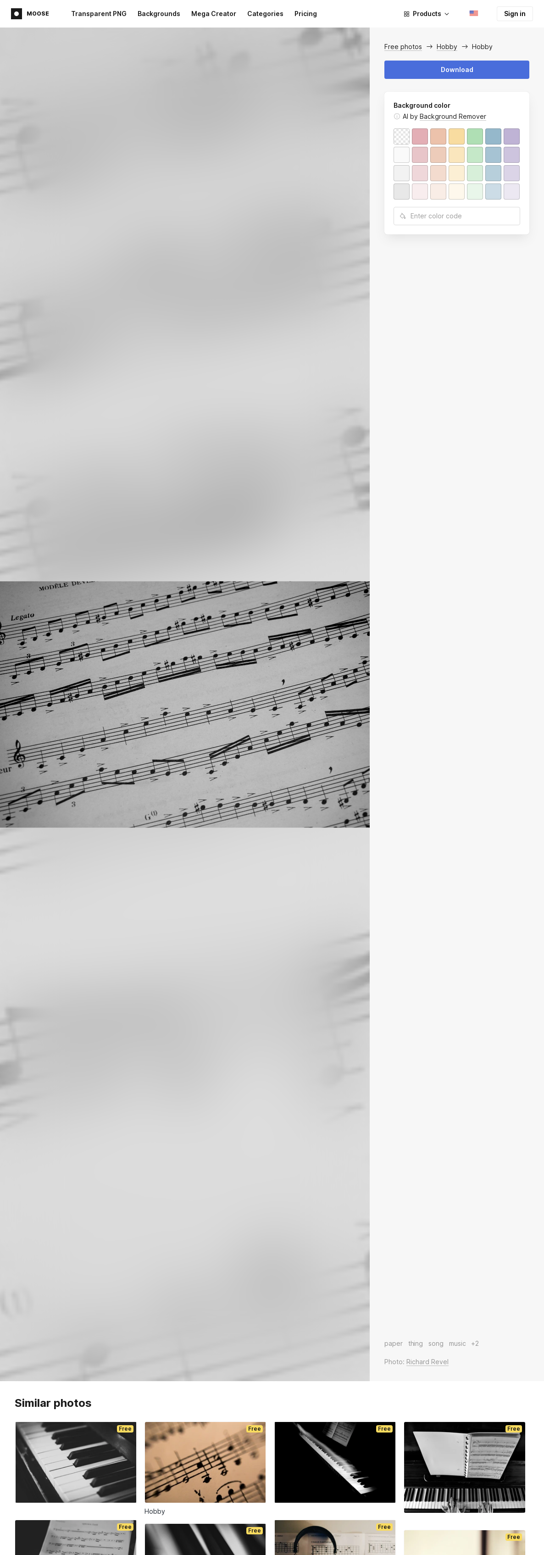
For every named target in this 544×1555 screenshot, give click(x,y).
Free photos (403, 46)
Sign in (515, 13)
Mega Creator (213, 13)
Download (457, 69)
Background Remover (453, 116)
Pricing (305, 13)
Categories (265, 13)
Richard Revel (427, 1362)
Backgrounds (159, 13)
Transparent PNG (99, 13)
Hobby (447, 46)
